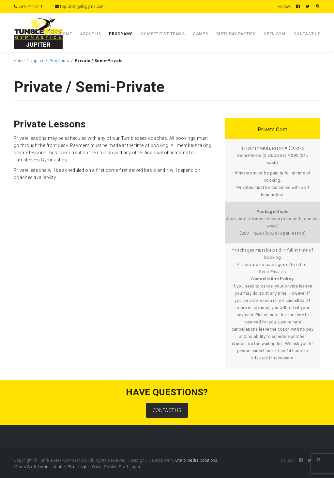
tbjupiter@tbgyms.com (80, 6)
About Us (90, 34)
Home (66, 34)
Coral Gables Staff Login (116, 466)
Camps (200, 34)
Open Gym (274, 34)
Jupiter (37, 60)
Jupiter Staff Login (71, 466)
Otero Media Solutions (196, 460)
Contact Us (307, 34)
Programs (120, 34)
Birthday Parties (235, 34)
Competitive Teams (163, 34)
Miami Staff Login (31, 466)
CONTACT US (167, 410)
